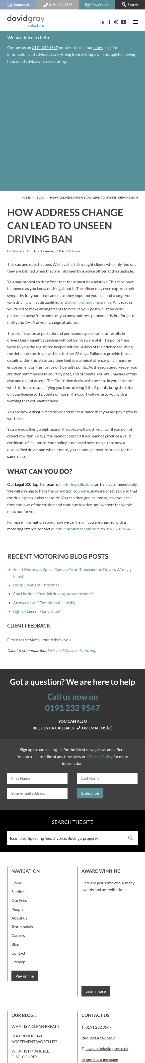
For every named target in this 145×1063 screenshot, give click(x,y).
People (17, 909)
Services (18, 891)
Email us (100, 727)
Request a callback (57, 727)
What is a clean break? (35, 1026)
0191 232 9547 (45, 47)
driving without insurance (89, 302)
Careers (18, 935)
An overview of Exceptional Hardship (44, 602)
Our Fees (19, 900)
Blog (40, 197)
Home (26, 197)
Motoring (73, 251)
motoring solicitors (76, 484)
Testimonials (22, 926)
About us (19, 918)
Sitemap (18, 961)
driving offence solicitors (79, 528)
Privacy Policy (101, 756)
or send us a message (99, 1059)
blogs (98, 47)
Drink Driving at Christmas (36, 584)
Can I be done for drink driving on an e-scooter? (53, 593)
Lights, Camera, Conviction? (37, 611)
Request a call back (98, 1037)
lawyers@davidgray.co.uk (106, 1048)
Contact (18, 953)
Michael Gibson (63, 650)
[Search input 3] (66, 838)
